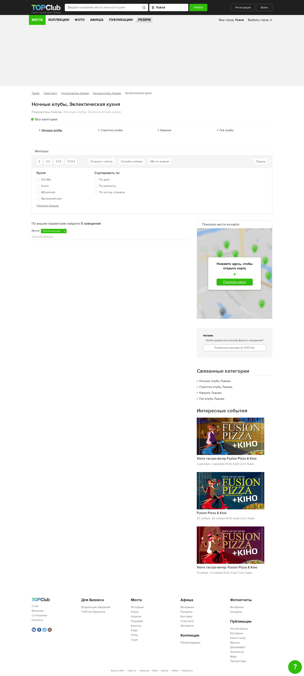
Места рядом (160, 161)
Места (37, 20)
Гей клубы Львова (211, 399)
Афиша (96, 20)
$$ (48, 161)
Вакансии (37, 611)
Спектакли (187, 621)
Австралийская (49, 198)
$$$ (59, 161)
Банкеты (136, 625)
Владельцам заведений (95, 607)
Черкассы (187, 670)
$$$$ (71, 161)
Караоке (165, 130)
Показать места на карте (220, 224)
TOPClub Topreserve (93, 612)
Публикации (121, 20)
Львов (35, 93)
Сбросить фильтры (42, 236)
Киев (155, 670)
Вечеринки (187, 607)
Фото (80, 20)
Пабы (134, 635)
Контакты (37, 620)
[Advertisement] (152, 56)
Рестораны (137, 607)
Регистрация (243, 7)
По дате (104, 179)
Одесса (132, 670)
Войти (264, 7)
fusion (43, 186)
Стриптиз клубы (112, 130)
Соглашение (39, 615)
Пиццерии (137, 621)
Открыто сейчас (101, 161)
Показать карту (234, 282)
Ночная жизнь (239, 628)
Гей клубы (226, 130)
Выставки (186, 616)
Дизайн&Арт (237, 647)
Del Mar (44, 179)
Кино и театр (238, 638)
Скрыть (261, 161)
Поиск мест (50, 93)
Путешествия (238, 661)
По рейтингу (107, 186)
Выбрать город (258, 20)
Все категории (46, 119)
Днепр (164, 670)
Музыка (235, 642)
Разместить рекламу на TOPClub (234, 347)
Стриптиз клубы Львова (215, 387)
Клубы (135, 612)
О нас (35, 606)
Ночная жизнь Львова (75, 93)
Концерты (186, 612)
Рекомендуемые (190, 642)
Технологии (237, 652)
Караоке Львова (210, 393)
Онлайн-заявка (132, 161)
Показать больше (48, 205)
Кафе (134, 630)
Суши (134, 639)
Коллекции (58, 20)
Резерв (144, 20)
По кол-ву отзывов (112, 192)
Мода (233, 656)
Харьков (144, 670)
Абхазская (46, 192)
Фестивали (187, 625)
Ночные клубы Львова (107, 93)
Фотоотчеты (241, 600)
